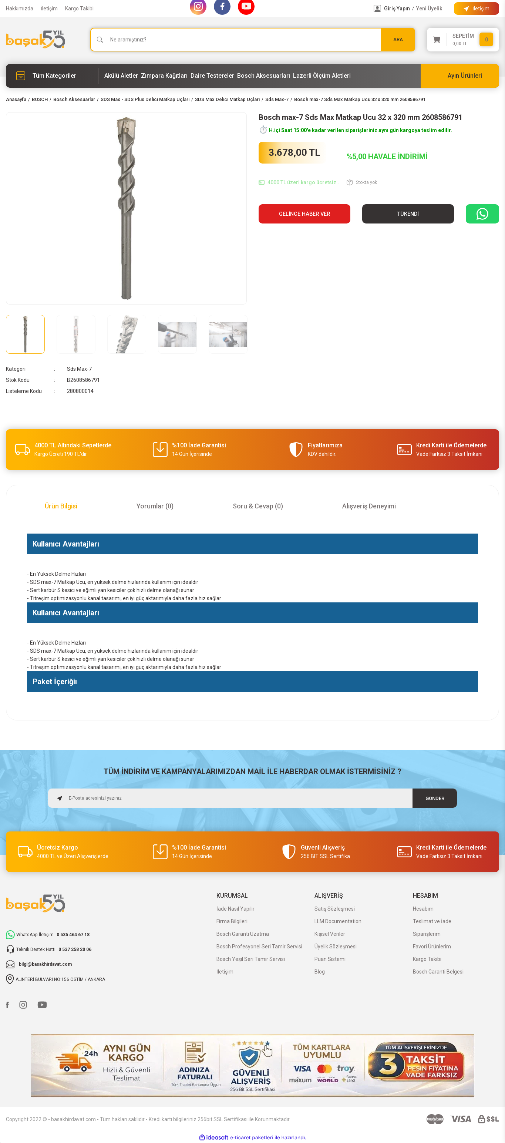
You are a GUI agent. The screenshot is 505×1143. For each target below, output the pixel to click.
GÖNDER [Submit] (435, 797)
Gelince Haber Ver (304, 214)
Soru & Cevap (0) (258, 506)
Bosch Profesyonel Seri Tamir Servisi (259, 946)
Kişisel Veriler (329, 934)
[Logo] (35, 39)
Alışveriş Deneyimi (369, 506)
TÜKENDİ (408, 214)
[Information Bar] (476, 8)
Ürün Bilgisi (61, 506)
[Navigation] (52, 76)
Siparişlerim (427, 934)
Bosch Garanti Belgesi (438, 972)
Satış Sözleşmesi (334, 909)
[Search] (252, 39)
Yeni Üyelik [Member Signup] (429, 8)
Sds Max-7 (79, 369)
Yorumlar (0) (155, 506)
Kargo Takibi (79, 8)
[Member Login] (377, 8)
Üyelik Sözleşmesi (335, 946)
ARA (398, 39)
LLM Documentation (337, 921)
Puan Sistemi (330, 959)
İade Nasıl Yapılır (235, 909)
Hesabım (423, 909)
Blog (319, 972)
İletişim (49, 8)
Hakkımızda (19, 8)
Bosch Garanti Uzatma (242, 934)
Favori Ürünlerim (432, 946)
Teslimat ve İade (432, 921)
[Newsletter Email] (252, 798)
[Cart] (463, 39)
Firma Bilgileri (232, 921)
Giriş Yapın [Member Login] (397, 8)
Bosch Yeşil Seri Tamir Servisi (250, 959)
